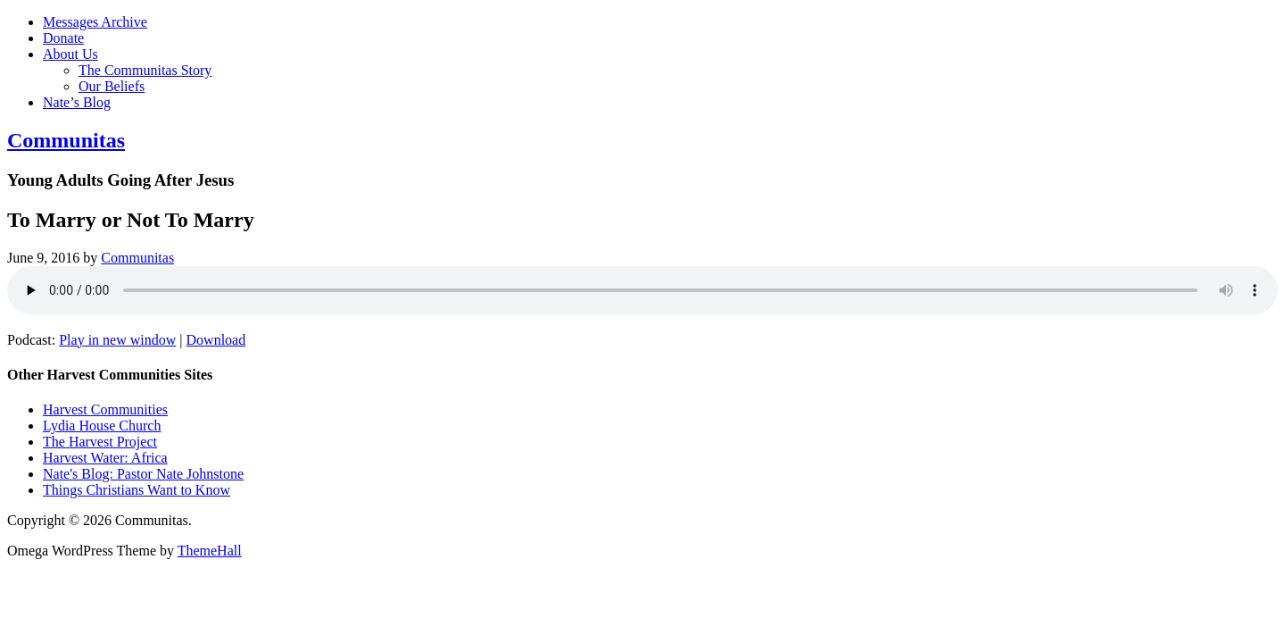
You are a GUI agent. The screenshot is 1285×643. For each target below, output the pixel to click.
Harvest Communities (105, 409)
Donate (63, 38)
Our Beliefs (112, 86)
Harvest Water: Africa (105, 457)
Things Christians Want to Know (136, 489)
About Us (70, 54)
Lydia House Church (102, 425)
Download (216, 339)
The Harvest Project (100, 441)
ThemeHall (210, 550)
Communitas (66, 140)
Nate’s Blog (77, 102)
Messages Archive (95, 21)
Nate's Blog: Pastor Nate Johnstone (143, 473)
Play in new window (117, 339)
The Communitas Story (145, 70)
